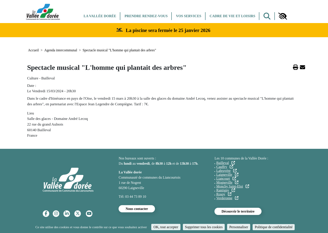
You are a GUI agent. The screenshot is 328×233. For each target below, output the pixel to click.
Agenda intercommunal (60, 50)
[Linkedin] (66, 213)
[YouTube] (89, 213)
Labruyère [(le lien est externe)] (226, 171)
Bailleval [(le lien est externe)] (225, 163)
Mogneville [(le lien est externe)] (227, 182)
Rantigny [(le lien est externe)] (225, 190)
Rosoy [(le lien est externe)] (223, 194)
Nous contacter (137, 209)
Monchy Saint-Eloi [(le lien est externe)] (232, 186)
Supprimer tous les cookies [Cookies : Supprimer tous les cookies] (204, 227)
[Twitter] (77, 213)
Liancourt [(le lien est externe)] (226, 178)
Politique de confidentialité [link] (273, 227)
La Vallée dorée (100, 16)
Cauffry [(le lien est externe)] (224, 167)
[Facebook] (46, 213)
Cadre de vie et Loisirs (232, 16)
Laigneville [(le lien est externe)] (227, 174)
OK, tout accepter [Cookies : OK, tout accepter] (165, 227)
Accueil (33, 50)
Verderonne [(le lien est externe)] (227, 198)
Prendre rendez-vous (146, 16)
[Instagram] (56, 213)
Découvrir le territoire (237, 211)
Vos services (188, 16)
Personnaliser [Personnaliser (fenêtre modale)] (238, 227)
